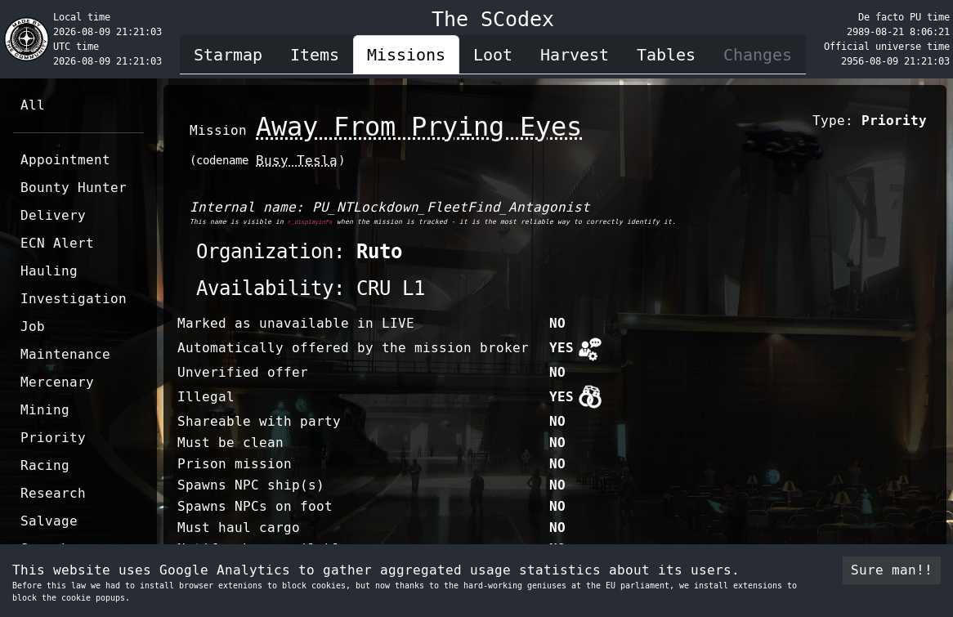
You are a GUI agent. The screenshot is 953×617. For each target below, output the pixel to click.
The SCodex (493, 19)
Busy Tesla (297, 160)
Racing (44, 465)
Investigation (73, 298)
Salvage (49, 521)
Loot (492, 55)
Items (314, 55)
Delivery (53, 215)
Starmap (228, 55)
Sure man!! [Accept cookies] (892, 570)
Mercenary (57, 382)
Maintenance (65, 354)
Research (53, 493)
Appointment (65, 160)
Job (32, 326)
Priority (53, 437)
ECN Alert (57, 243)
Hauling (49, 271)
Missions (406, 55)
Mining (44, 410)
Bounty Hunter (73, 187)
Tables (666, 55)
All (32, 105)
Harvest (574, 55)
